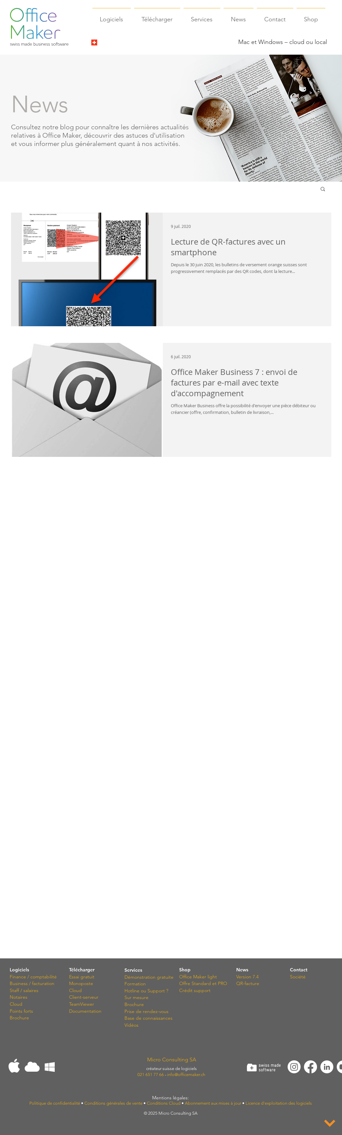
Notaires (18, 997)
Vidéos (131, 1025)
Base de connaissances (148, 1018)
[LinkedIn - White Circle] (326, 1066)
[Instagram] (294, 1066)
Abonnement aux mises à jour (213, 1103)
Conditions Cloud (164, 1103)
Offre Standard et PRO (203, 983)
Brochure (19, 1018)
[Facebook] (310, 1066)
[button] (323, 189)
